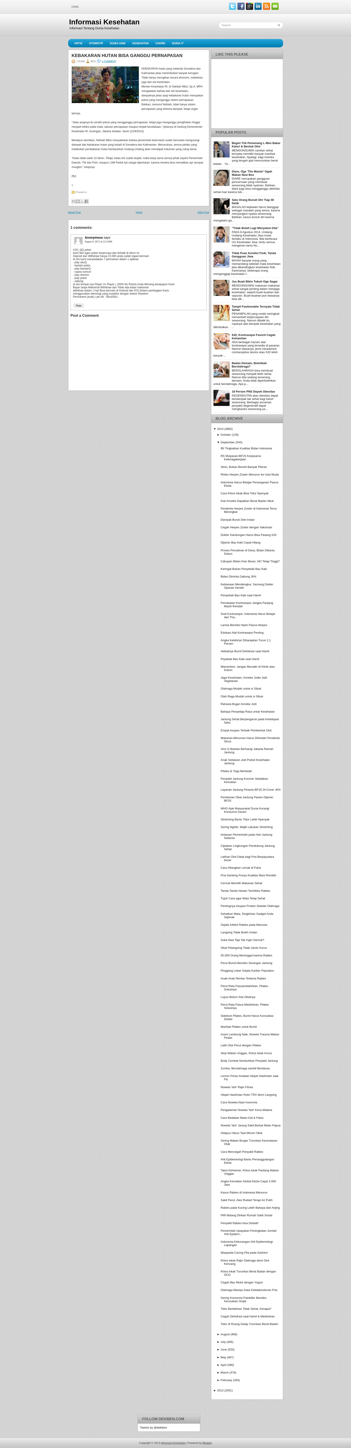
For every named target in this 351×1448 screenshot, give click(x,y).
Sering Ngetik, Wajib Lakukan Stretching (247, 827)
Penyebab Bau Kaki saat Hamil (241, 595)
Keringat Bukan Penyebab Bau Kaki (244, 569)
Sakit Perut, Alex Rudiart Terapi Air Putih (247, 1200)
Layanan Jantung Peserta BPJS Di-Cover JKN (250, 789)
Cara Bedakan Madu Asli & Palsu (242, 1117)
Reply (79, 305)
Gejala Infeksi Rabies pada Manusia (244, 924)
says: (107, 237)
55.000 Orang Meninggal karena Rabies (246, 955)
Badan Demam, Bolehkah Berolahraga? (249, 364)
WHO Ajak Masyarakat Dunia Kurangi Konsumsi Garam (245, 810)
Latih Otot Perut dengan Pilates (241, 1045)
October (226, 434)
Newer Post (74, 212)
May (223, 1357)
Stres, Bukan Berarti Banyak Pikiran (244, 467)
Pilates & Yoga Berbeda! (236, 771)
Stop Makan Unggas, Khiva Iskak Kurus (246, 1053)
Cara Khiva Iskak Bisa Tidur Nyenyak (245, 493)
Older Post (203, 212)
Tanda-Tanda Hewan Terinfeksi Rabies (245, 890)
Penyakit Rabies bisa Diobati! (239, 1223)
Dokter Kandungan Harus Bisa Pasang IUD (248, 535)
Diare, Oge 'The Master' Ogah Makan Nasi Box (252, 173)
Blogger (207, 1443)
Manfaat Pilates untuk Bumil (239, 1026)
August (225, 1334)
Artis (78, 43)
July (223, 1342)
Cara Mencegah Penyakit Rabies (242, 1151)
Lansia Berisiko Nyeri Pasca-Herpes (244, 625)
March (225, 1372)
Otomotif (96, 43)
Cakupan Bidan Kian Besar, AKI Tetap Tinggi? (250, 561)
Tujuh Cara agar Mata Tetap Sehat (243, 898)
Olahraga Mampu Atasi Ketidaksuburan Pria (249, 1290)
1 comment (108, 61)
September (228, 442)
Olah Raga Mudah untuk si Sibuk (242, 696)
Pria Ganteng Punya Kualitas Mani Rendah (248, 875)
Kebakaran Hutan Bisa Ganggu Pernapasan (127, 55)
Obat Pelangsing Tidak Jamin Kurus (244, 947)
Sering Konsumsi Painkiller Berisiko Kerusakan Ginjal (243, 1299)
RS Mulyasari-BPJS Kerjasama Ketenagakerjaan (241, 457)
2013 (220, 1390)
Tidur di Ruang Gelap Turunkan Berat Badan (249, 1324)
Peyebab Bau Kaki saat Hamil (240, 659)
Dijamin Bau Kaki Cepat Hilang (241, 542)
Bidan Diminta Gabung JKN (238, 576)
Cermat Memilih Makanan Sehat (241, 883)
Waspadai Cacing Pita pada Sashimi (244, 1252)
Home (75, 6)
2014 (220, 429)
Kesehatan (140, 43)
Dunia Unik (118, 43)
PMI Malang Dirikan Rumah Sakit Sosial (246, 1215)
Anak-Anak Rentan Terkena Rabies (243, 978)
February (226, 1380)
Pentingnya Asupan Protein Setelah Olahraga (250, 906)
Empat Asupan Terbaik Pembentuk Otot (246, 730)
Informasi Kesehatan (104, 22)
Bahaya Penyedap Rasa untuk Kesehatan (248, 711)
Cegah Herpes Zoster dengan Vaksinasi (246, 527)
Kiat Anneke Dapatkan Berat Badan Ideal (247, 501)
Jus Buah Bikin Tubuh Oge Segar (255, 281)
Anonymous (94, 237)
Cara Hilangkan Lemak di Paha (241, 867)
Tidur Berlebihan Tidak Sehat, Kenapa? (246, 1308)
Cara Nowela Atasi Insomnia (239, 1102)
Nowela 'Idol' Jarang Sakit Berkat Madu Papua (250, 1125)
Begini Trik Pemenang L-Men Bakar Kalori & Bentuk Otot (256, 144)
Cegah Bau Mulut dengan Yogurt (242, 1282)
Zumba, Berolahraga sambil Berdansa (245, 1068)
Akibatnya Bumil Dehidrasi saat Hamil (245, 651)
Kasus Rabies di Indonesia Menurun (244, 1192)
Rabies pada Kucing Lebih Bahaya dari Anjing (250, 1207)
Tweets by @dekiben (153, 1427)
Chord (160, 43)
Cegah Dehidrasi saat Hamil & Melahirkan (248, 1316)
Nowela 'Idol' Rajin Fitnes (237, 1087)
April (223, 1365)
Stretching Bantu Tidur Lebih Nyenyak (245, 819)
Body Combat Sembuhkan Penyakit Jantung (249, 1060)
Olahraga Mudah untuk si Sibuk (241, 688)
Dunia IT (178, 43)
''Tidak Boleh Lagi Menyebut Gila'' (255, 228)
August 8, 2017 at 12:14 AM (98, 241)
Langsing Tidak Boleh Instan (239, 932)
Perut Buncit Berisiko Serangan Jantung (246, 963)
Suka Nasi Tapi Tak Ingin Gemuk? (242, 940)
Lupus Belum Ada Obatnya (238, 997)
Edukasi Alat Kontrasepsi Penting (242, 632)
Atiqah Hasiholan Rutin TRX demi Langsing (249, 1094)
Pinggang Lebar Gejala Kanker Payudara (247, 970)
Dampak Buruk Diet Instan (238, 519)
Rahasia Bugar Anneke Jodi (238, 704)
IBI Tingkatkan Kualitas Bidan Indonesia (246, 448)
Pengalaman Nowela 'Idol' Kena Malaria (246, 1110)
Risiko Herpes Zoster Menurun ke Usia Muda (250, 474)
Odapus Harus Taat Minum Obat (241, 1133)
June (224, 1349)
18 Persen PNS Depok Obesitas (253, 391)
